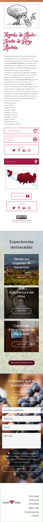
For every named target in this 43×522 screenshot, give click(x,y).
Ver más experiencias (21, 363)
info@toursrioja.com (22, 394)
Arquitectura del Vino (21, 294)
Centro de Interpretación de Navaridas (21, 330)
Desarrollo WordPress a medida (21, 220)
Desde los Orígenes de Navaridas (21, 263)
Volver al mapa (11, 161)
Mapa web (34, 507)
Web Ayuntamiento (14, 131)
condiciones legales (28, 453)
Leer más (21, 277)
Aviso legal (33, 496)
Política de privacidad (34, 502)
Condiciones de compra (32, 514)
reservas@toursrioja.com (21, 397)
